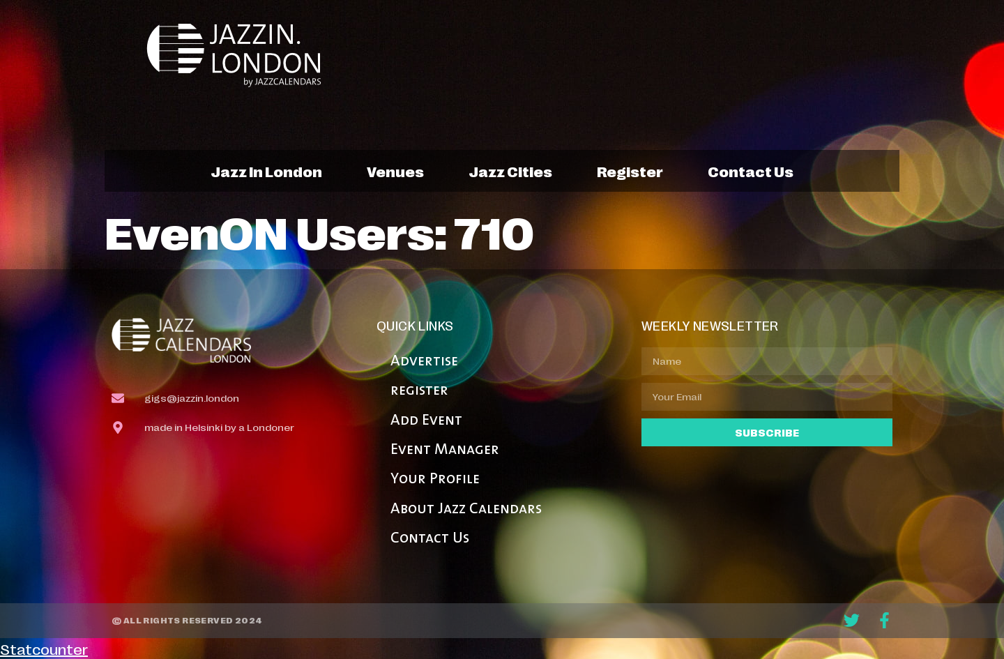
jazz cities (510, 170)
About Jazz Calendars (466, 509)
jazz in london (266, 170)
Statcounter (44, 648)
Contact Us (429, 539)
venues (395, 170)
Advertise (424, 362)
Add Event (426, 421)
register (630, 170)
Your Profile (435, 479)
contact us (750, 170)
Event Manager (444, 450)
